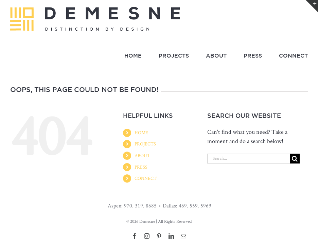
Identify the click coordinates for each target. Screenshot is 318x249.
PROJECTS (145, 144)
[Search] (295, 159)
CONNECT (146, 178)
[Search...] (248, 159)
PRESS (141, 167)
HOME (141, 132)
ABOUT (142, 155)
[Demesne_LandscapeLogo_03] (95, 10)
